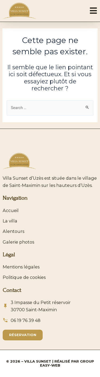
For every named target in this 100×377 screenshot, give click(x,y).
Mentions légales (21, 267)
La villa (10, 221)
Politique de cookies (24, 277)
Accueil (11, 210)
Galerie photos (18, 242)
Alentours (13, 231)
